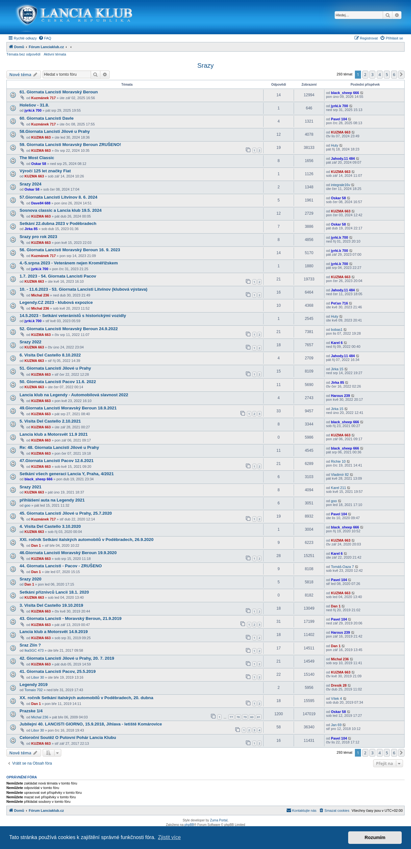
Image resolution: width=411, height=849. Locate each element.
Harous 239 (340, 396)
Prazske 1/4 (31, 710)
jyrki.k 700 (32, 110)
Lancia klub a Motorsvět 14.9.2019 (54, 631)
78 (238, 717)
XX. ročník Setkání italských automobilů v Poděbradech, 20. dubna (86, 697)
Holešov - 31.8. (34, 105)
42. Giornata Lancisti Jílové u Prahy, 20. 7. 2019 (67, 658)
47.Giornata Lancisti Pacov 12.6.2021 (57, 460)
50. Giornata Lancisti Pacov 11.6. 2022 (58, 381)
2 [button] (365, 74)
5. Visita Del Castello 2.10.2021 (50, 421)
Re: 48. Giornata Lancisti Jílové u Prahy (59, 447)
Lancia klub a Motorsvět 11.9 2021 (54, 434)
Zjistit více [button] (169, 837)
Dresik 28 (339, 685)
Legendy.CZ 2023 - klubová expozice (56, 302)
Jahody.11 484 (343, 158)
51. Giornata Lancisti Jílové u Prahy (55, 368)
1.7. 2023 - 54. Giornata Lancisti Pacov (58, 276)
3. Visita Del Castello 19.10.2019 (51, 605)
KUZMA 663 (41, 137)
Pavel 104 (339, 119)
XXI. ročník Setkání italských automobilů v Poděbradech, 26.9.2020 (87, 539)
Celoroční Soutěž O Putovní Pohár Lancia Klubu (68, 737)
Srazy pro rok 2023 (38, 236)
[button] (401, 74)
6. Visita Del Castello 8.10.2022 (50, 355)
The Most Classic (37, 157)
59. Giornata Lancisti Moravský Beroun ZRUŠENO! (70, 144)
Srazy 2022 (30, 341)
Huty (334, 145)
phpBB (189, 825)
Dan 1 (36, 545)
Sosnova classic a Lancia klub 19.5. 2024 (61, 210)
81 (258, 717)
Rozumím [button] (375, 837)
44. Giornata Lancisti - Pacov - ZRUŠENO (61, 565)
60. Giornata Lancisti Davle (47, 118)
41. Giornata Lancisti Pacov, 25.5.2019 (58, 671)
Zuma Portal (218, 820)
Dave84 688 (40, 203)
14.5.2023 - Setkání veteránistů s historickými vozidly (73, 315)
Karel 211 (338, 488)
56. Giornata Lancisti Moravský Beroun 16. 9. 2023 (70, 249)
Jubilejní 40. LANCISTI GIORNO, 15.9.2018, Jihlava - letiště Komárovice (91, 724)
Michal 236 (40, 295)
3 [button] (372, 74)
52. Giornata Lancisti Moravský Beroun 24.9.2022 (69, 328)
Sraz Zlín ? (30, 645)
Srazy (205, 65)
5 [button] (387, 74)
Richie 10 (338, 461)
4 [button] (380, 74)
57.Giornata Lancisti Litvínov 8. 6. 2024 (58, 197)
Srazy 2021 (30, 487)
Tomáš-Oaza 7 (342, 567)
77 (231, 717)
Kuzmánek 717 (43, 98)
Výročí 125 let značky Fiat (45, 170)
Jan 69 (336, 725)
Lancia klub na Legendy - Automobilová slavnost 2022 (74, 394)
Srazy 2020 (30, 579)
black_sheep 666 (345, 93)
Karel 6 (337, 343)
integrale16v (340, 185)
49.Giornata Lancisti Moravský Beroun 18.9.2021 (68, 408)
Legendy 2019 (33, 684)
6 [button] (394, 74)
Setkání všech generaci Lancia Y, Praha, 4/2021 (67, 473)
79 (245, 717)
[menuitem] (44, 38)
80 (251, 717)
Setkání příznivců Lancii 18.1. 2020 (54, 592)
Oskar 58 (38, 164)
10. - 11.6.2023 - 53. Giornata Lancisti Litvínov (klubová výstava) (83, 289)
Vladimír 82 (340, 474)
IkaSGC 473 (34, 650)
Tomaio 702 (33, 690)
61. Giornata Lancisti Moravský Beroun (59, 92)
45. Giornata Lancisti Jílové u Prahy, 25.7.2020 (66, 513)
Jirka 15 (337, 369)
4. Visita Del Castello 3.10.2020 (50, 526)
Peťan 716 (339, 303)
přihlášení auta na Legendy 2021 (52, 500)
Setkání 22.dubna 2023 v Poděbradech (58, 223)
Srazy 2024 (30, 184)
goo (27, 505)
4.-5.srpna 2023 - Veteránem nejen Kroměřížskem (69, 263)
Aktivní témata (55, 54)
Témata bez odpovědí (23, 54)
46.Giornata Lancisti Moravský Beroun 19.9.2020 (68, 552)
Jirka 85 (31, 229)
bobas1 (336, 329)
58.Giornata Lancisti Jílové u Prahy (55, 131)
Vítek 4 (336, 698)
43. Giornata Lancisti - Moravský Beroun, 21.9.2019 (71, 618)
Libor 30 (37, 677)
